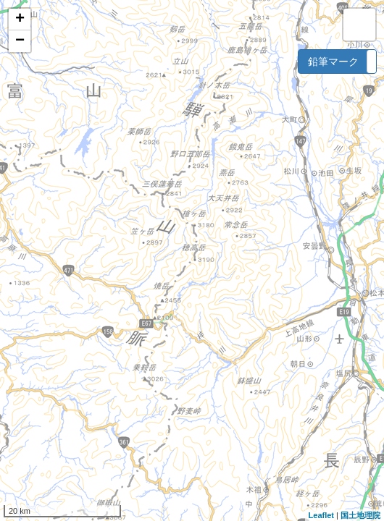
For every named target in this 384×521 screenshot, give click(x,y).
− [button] (20, 41)
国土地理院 (360, 515)
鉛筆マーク (333, 61)
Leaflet (321, 515)
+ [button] (20, 19)
